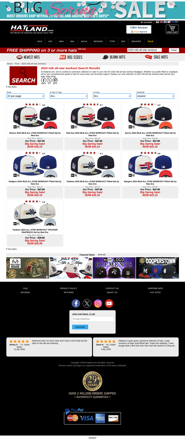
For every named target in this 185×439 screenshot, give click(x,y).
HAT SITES (155, 292)
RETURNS (69, 292)
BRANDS (98, 41)
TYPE (112, 41)
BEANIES (136, 41)
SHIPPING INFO (155, 288)
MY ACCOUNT (146, 22)
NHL (72, 41)
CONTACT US (112, 288)
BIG (123, 41)
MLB (39, 41)
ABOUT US (112, 292)
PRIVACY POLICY (68, 288)
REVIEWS (25, 292)
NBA (61, 41)
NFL (50, 41)
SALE (150, 41)
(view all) (101, 255)
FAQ (25, 288)
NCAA (84, 41)
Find (173, 50)
